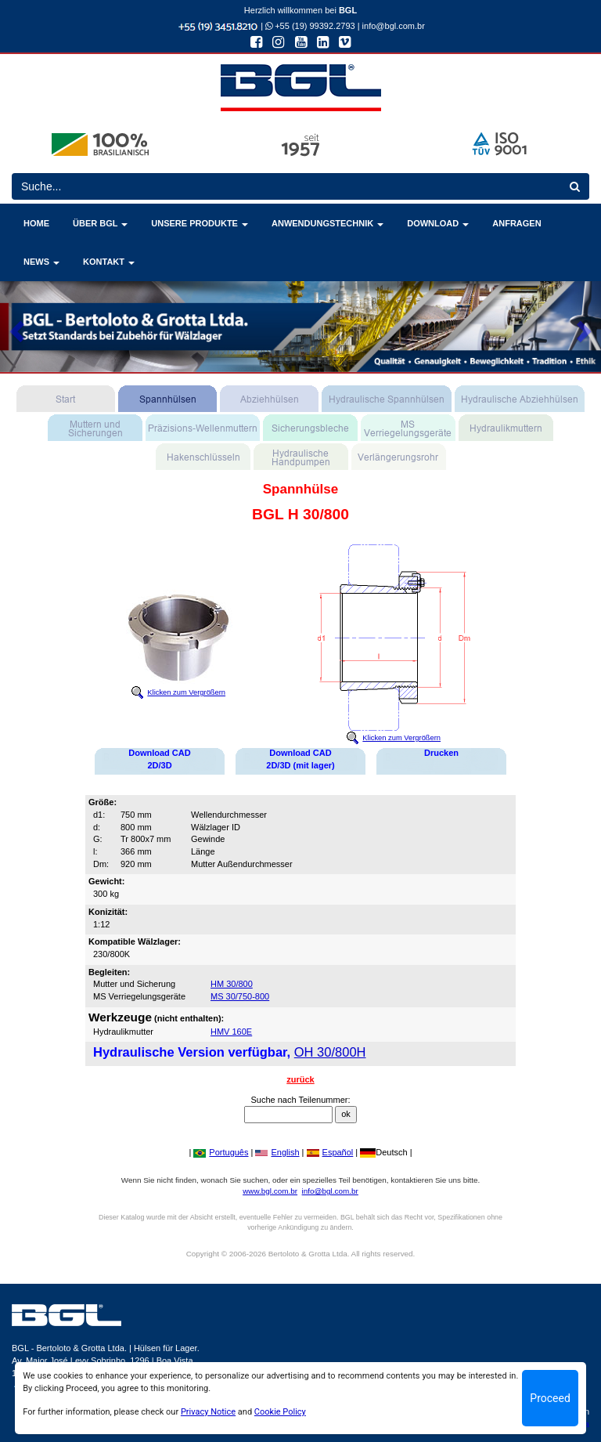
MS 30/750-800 (240, 996)
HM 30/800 (232, 983)
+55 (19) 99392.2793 (310, 26)
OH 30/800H (330, 1052)
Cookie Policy (280, 1412)
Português (220, 1152)
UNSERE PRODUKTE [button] (199, 223)
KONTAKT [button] (109, 261)
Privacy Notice (208, 1412)
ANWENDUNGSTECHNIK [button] (327, 223)
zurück (300, 1079)
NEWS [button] (41, 261)
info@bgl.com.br (393, 26)
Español (330, 1152)
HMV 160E (231, 1031)
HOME (36, 223)
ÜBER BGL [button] (100, 223)
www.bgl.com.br (270, 1191)
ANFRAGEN (516, 223)
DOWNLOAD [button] (438, 223)
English (277, 1152)
